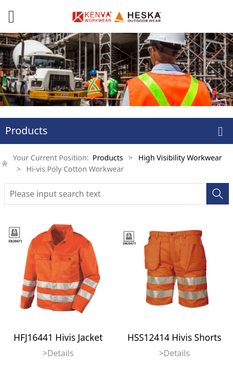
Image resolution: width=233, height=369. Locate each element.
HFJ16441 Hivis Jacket (58, 337)
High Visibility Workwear (180, 157)
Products (107, 157)
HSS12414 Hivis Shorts (174, 337)
